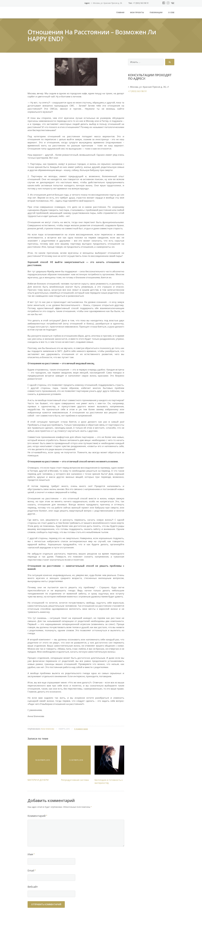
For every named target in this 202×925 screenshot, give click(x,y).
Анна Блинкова (47, 729)
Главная (120, 12)
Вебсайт (33, 886)
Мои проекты (137, 12)
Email (31, 870)
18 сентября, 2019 (42, 760)
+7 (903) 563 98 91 (140, 3)
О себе (171, 12)
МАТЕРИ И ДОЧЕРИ (38, 779)
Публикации (156, 12)
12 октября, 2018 (76, 760)
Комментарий (36, 816)
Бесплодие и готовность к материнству (109, 781)
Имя (30, 854)
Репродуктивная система (75, 779)
